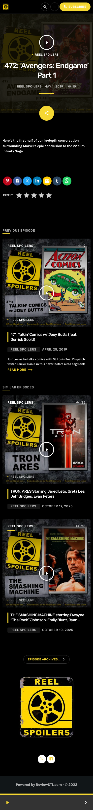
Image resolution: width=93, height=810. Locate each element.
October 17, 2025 (57, 506)
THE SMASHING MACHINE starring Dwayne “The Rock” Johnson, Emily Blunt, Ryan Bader (47, 620)
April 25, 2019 (54, 350)
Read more (20, 370)
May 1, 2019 (54, 87)
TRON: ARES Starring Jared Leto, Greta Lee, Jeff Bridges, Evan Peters (47, 494)
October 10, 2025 (57, 630)
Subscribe (74, 6)
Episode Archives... (44, 659)
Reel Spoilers (47, 54)
